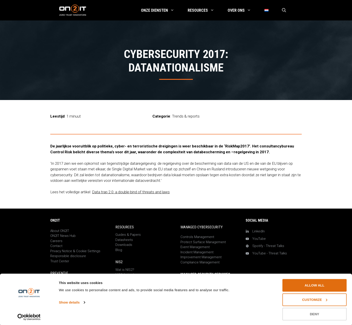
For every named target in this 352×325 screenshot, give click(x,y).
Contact (56, 246)
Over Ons (243, 10)
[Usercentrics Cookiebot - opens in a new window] (29, 316)
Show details (69, 301)
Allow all (314, 284)
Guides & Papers (128, 235)
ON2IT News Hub (63, 236)
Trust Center (59, 261)
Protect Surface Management (203, 242)
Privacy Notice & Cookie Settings (75, 251)
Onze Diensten (161, 10)
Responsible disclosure (68, 256)
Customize (314, 299)
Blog (118, 250)
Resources (204, 10)
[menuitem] (266, 10)
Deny (314, 313)
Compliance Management (200, 262)
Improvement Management (201, 257)
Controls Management (197, 237)
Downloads (123, 245)
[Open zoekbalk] (284, 10)
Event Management (195, 247)
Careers (56, 241)
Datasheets (124, 240)
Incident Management (196, 252)
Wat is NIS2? (124, 270)
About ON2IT (59, 231)
